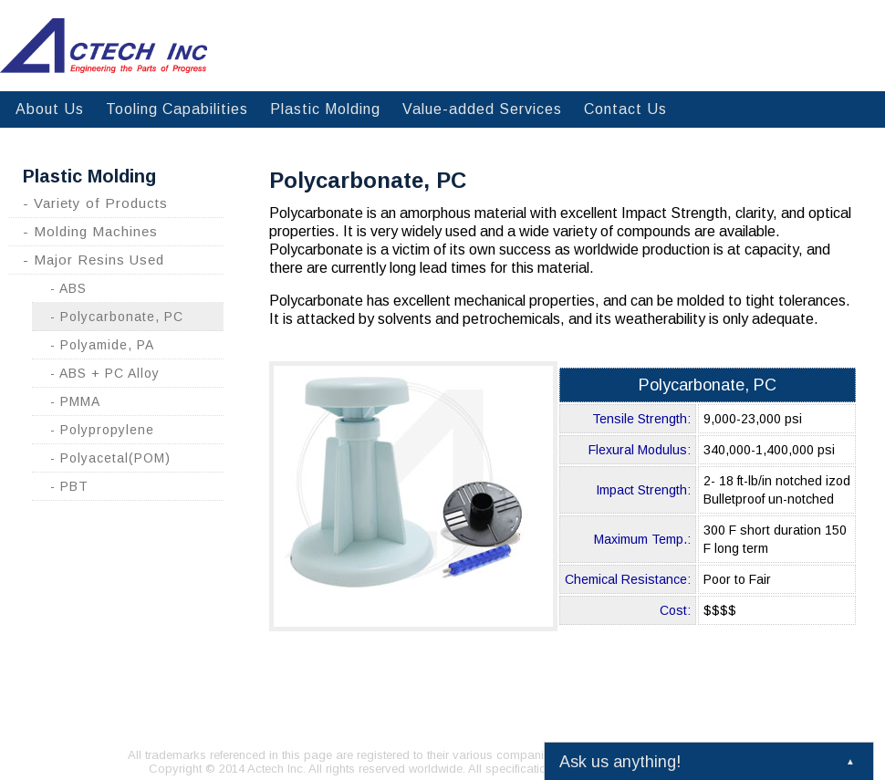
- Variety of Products (95, 203)
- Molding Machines (90, 231)
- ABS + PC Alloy (105, 373)
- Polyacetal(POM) (110, 458)
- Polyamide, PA (102, 345)
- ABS (68, 288)
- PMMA (75, 401)
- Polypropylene (102, 429)
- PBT (69, 486)
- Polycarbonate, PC (116, 316)
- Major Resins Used (93, 259)
